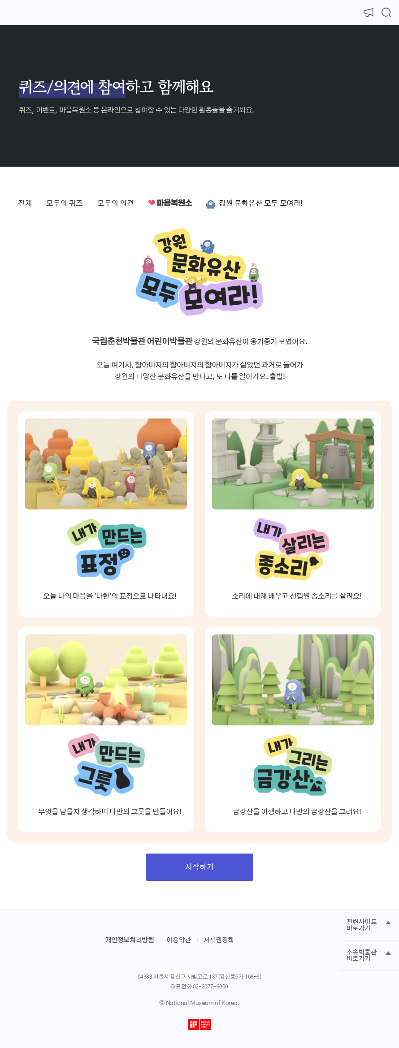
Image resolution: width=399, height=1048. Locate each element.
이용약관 (178, 940)
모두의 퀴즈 (64, 203)
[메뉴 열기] (12, 12)
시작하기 (199, 867)
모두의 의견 (115, 203)
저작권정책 (219, 940)
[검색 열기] (386, 12)
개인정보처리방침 (129, 940)
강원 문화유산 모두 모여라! (261, 203)
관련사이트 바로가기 (362, 925)
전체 (25, 203)
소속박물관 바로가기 (362, 955)
